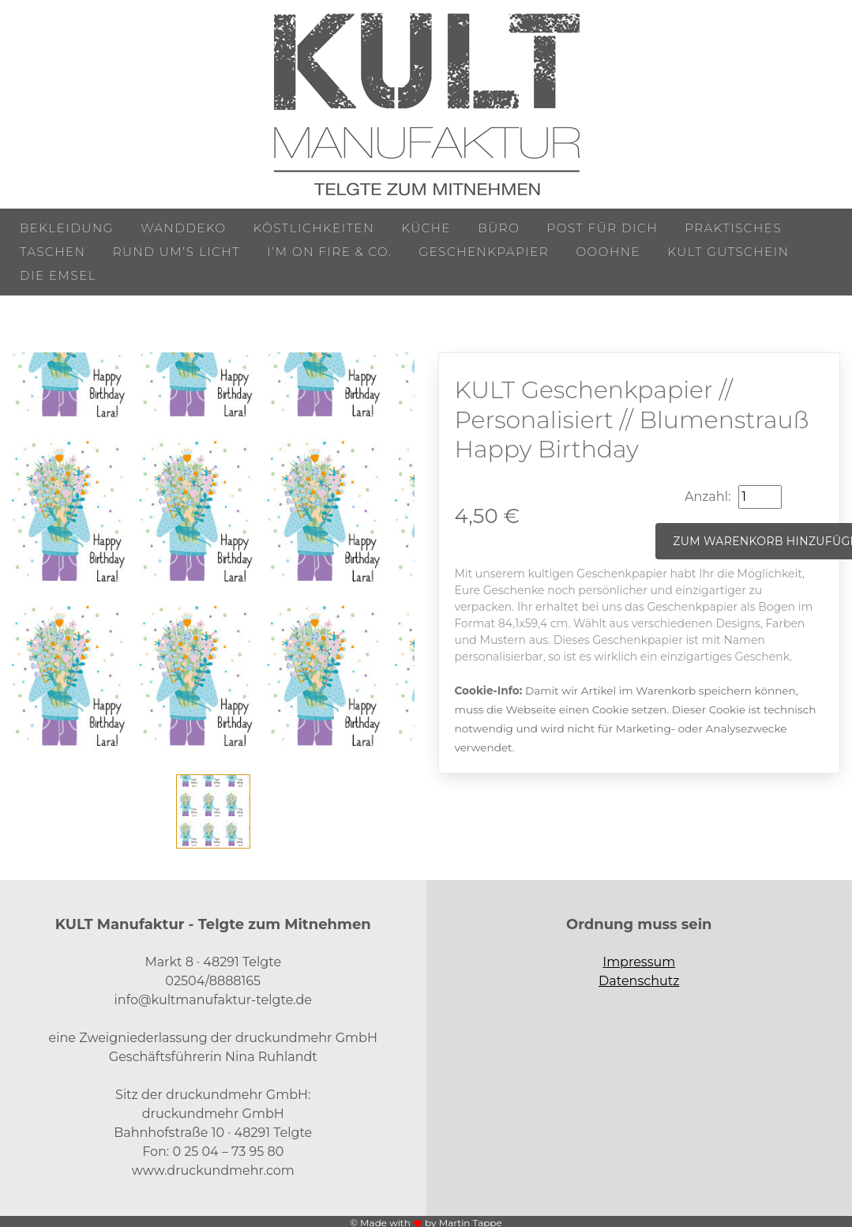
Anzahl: (707, 496)
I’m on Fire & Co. (329, 251)
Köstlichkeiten (313, 227)
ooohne (608, 251)
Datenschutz (639, 980)
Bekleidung (67, 227)
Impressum (638, 961)
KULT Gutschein (728, 251)
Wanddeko (183, 227)
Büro (499, 227)
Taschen (53, 251)
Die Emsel (58, 275)
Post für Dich (603, 227)
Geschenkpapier (484, 251)
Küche (426, 227)
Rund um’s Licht (176, 251)
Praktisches (733, 227)
